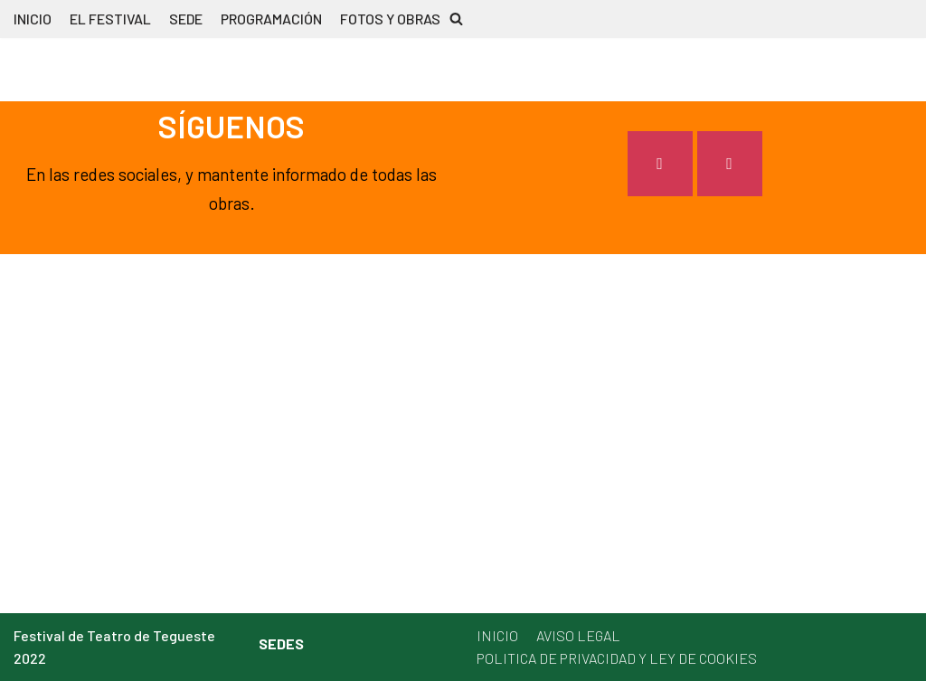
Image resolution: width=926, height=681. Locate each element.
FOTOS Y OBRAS (390, 18)
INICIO (33, 18)
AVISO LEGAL (578, 635)
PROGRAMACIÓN (271, 18)
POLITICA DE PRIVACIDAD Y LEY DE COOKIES (617, 658)
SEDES (281, 643)
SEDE (186, 18)
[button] (456, 18)
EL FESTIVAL (110, 18)
